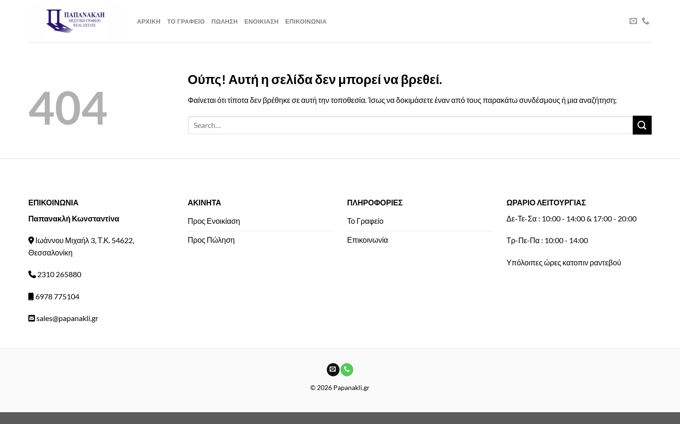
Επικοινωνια (306, 21)
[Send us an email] (633, 21)
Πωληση (225, 21)
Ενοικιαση (261, 21)
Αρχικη (149, 21)
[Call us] (645, 21)
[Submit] (642, 125)
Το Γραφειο (186, 21)
